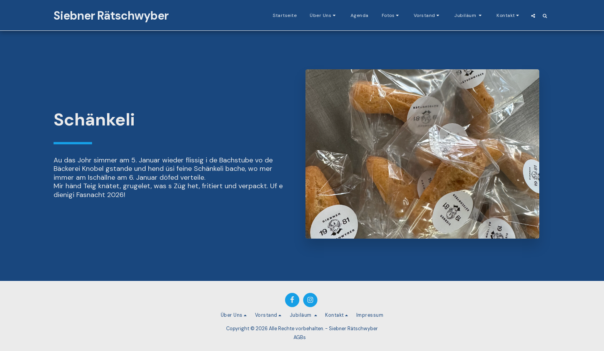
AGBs (300, 337)
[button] (324, 15)
